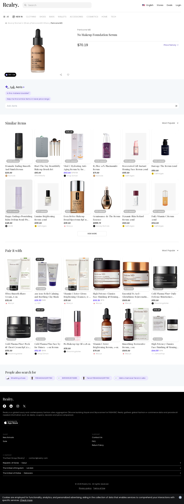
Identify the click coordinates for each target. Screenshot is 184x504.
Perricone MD (56, 23)
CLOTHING (31, 16)
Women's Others (22, 23)
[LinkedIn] (11, 406)
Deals (169, 5)
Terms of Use (99, 488)
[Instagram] (17, 406)
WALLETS (62, 16)
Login (178, 5)
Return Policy (98, 445)
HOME (104, 16)
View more (92, 233)
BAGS (51, 16)
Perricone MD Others (40, 23)
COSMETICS (92, 16)
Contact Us (97, 437)
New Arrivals (8, 437)
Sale (5, 441)
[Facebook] (4, 406)
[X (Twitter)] (24, 406)
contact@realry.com (38, 458)
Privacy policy (85, 488)
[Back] (6, 23)
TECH (113, 16)
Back (10, 23)
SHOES (43, 16)
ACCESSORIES (76, 16)
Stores (160, 5)
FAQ (93, 441)
